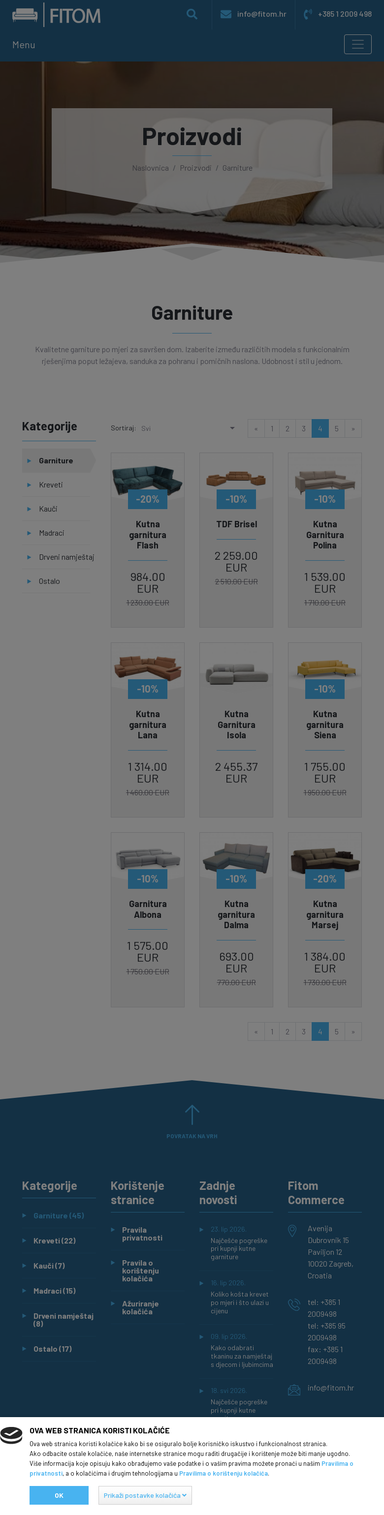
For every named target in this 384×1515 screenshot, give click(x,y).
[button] (145, 1495)
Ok (59, 1495)
